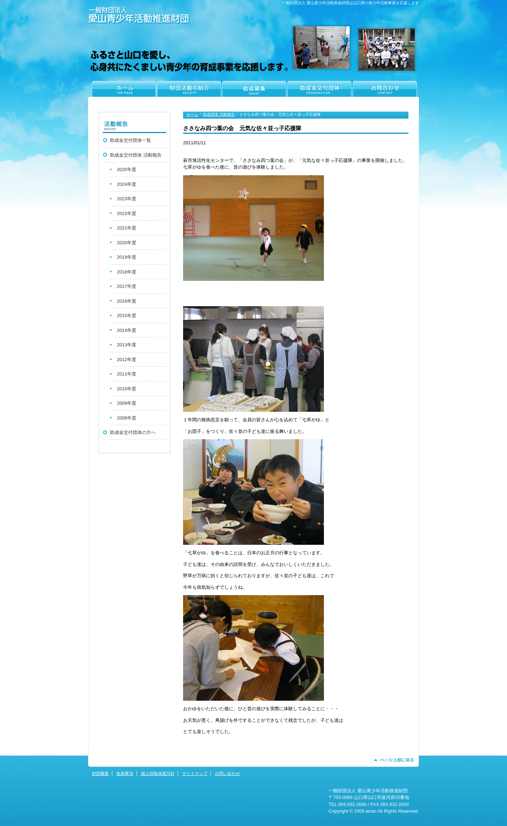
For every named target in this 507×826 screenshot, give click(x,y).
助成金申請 (254, 92)
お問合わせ (385, 92)
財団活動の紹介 (188, 92)
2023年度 (126, 198)
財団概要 (100, 773)
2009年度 (126, 403)
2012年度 (126, 359)
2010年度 (126, 388)
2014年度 (126, 330)
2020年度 (126, 242)
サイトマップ (194, 773)
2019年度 (126, 257)
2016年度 (126, 301)
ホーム (122, 92)
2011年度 (126, 374)
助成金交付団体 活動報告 (136, 155)
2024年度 (126, 184)
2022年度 (126, 213)
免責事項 (124, 773)
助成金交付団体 (319, 92)
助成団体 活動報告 (219, 114)
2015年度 (126, 315)
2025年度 (126, 169)
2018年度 (126, 272)
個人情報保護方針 (158, 773)
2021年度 (126, 228)
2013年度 (126, 344)
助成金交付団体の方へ (133, 432)
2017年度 (126, 286)
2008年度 (126, 418)
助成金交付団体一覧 (130, 140)
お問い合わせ (227, 773)
